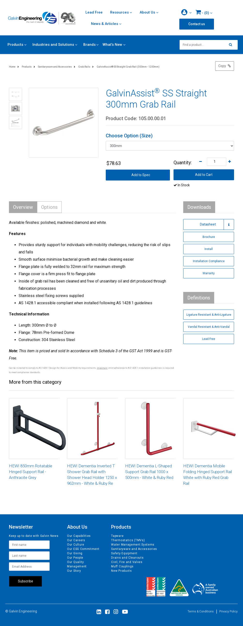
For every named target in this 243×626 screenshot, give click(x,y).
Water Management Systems (132, 544)
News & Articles (104, 24)
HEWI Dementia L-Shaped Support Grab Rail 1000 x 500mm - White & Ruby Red (149, 471)
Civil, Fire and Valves (126, 562)
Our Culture (75, 544)
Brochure (209, 237)
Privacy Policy (228, 611)
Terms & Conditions (201, 611)
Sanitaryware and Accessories (134, 549)
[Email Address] (29, 566)
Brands (89, 44)
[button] (186, 12)
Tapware (117, 536)
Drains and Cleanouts (127, 557)
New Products (121, 570)
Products (15, 44)
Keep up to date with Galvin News (33, 536)
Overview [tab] (23, 207)
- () (202, 12)
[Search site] (232, 45)
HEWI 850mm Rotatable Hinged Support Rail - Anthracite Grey (30, 471)
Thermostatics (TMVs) (128, 540)
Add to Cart (204, 175)
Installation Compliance (209, 261)
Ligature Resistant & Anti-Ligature (208, 314)
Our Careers (76, 540)
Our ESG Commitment (83, 549)
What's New (112, 44)
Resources (119, 12)
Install (209, 249)
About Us (147, 12)
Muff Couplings (122, 566)
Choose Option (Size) (129, 135)
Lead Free (94, 12)
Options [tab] (49, 207)
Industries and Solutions (53, 44)
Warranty (209, 273)
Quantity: (183, 162)
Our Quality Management (77, 564)
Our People (75, 557)
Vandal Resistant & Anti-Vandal (209, 327)
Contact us (196, 24)
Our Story (74, 570)
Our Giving (75, 553)
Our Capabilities (79, 536)
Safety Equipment (124, 553)
